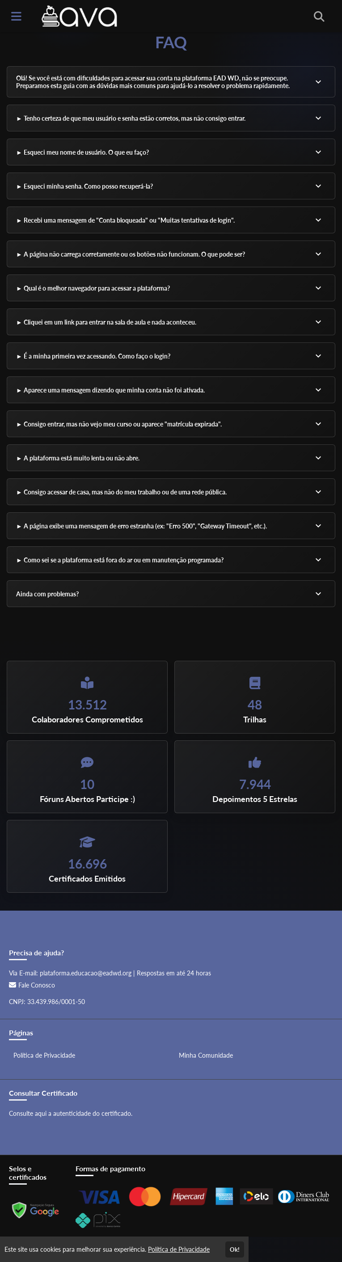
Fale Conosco (32, 985)
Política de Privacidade (44, 1055)
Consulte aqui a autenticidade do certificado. (70, 1113)
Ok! (235, 1249)
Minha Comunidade (206, 1055)
